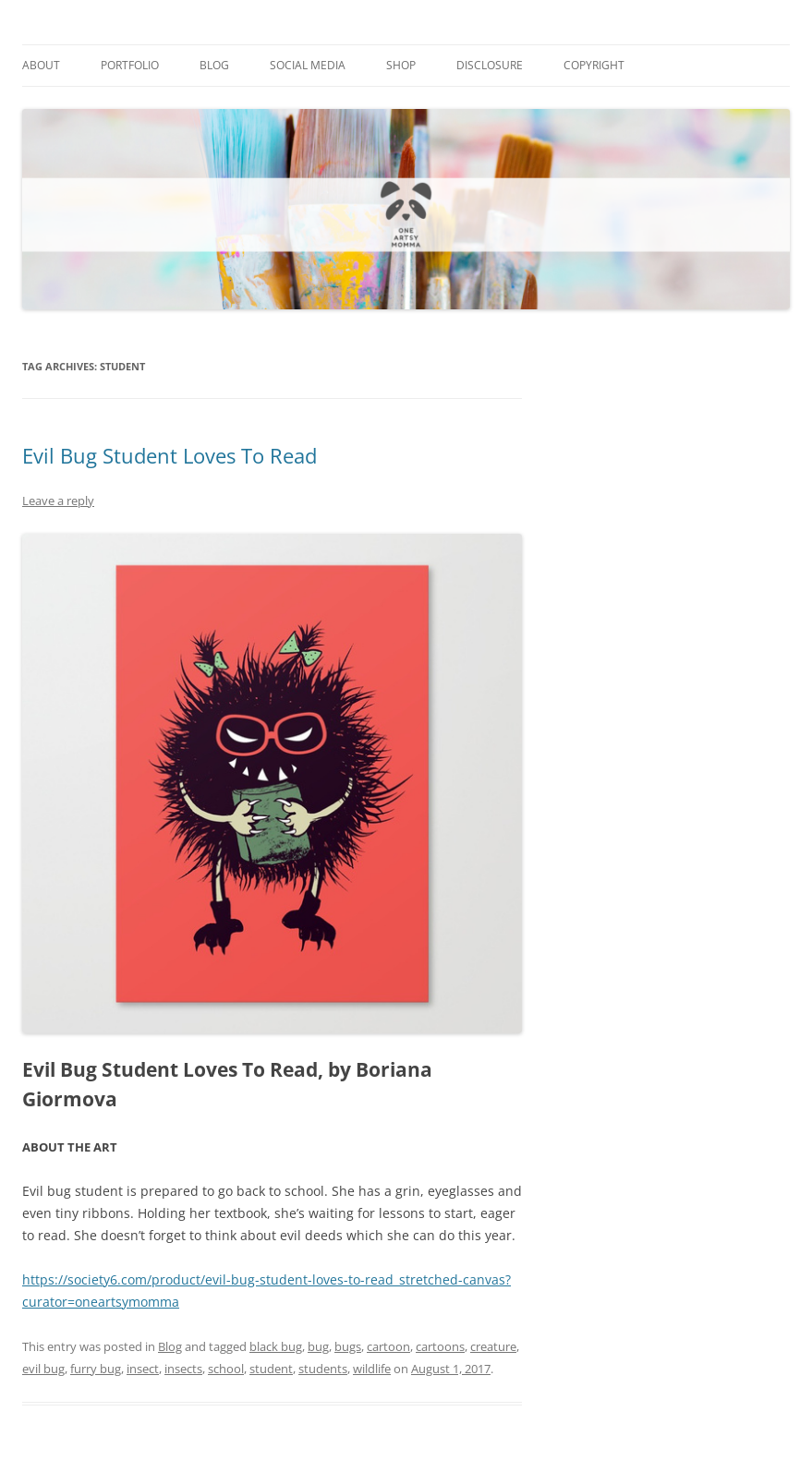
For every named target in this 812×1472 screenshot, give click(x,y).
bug (318, 1346)
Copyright (594, 65)
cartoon (388, 1346)
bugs (347, 1346)
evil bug (43, 1368)
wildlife (372, 1368)
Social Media (307, 65)
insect (143, 1368)
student (271, 1368)
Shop (401, 65)
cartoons (440, 1346)
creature (493, 1346)
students (322, 1368)
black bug (275, 1346)
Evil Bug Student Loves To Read (169, 455)
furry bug (95, 1368)
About (41, 65)
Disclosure (489, 65)
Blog (214, 65)
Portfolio (130, 65)
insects (183, 1368)
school (226, 1368)
